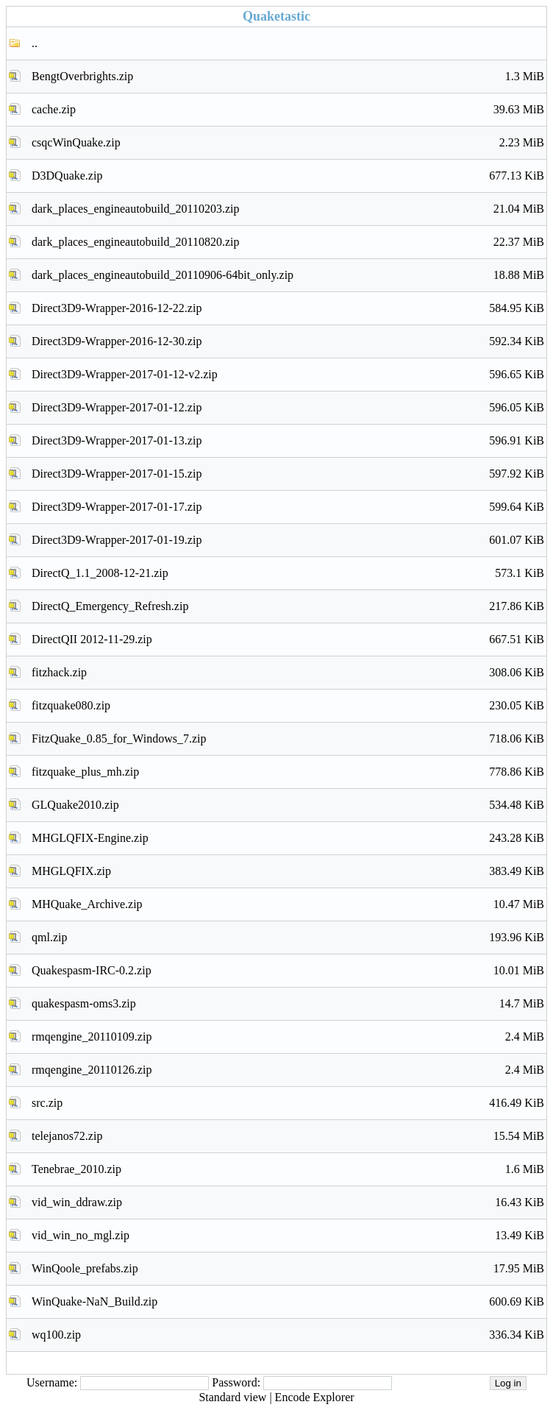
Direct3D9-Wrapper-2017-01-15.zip (288, 474)
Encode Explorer (314, 1397)
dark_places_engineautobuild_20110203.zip (288, 209)
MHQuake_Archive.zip (288, 904)
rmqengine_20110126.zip (288, 1070)
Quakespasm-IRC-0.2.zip (288, 970)
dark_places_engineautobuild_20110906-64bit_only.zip (288, 275)
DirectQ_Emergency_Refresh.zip (288, 606)
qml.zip (288, 937)
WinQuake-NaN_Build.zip (288, 1301)
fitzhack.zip (288, 672)
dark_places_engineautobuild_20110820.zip (288, 242)
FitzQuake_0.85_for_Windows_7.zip (288, 738)
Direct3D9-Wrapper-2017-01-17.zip (288, 507)
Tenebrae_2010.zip (288, 1169)
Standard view (232, 1397)
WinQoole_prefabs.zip (288, 1268)
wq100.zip (288, 1335)
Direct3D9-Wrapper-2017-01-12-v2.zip (288, 374)
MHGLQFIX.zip (288, 871)
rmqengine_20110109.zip (288, 1037)
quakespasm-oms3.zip (288, 1003)
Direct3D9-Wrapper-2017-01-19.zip (288, 540)
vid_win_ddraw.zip (288, 1202)
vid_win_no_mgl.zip (288, 1235)
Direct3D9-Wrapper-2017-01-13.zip (288, 440)
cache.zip (288, 109)
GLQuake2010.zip (288, 805)
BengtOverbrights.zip (288, 76)
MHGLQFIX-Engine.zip (288, 838)
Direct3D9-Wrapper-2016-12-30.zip (288, 341)
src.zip (288, 1103)
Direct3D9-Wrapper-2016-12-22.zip (288, 308)
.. (35, 43)
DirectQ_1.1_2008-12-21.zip (288, 573)
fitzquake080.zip (288, 705)
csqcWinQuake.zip (288, 142)
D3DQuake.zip (288, 176)
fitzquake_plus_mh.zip (288, 772)
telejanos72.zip (288, 1136)
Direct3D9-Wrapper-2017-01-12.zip (288, 407)
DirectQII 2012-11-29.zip (288, 639)
